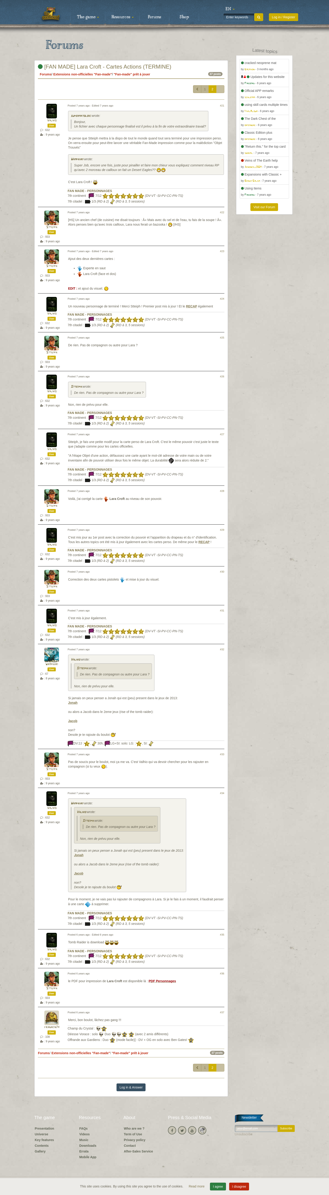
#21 (222, 105)
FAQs (83, 1128)
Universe (41, 1134)
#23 (222, 251)
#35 (222, 934)
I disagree (239, 1186)
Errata (83, 1151)
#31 (222, 610)
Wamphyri (77, 159)
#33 (222, 754)
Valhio (51, 120)
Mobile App (87, 1157)
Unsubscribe (244, 1134)
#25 (222, 337)
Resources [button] (122, 17)
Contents (42, 1145)
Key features (44, 1140)
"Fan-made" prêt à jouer (132, 74)
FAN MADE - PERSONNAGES (90, 191)
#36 (222, 973)
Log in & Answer (131, 1087)
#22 (222, 212)
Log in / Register (283, 17)
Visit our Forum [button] (264, 207)
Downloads (87, 1145)
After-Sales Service (138, 1151)
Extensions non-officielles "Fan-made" (82, 74)
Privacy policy (134, 1140)
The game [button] (88, 17)
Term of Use (133, 1134)
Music (83, 1140)
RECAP (191, 306)
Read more (197, 1186)
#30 (222, 571)
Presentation (44, 1128)
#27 (222, 434)
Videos (84, 1134)
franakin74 (51, 1027)
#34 (222, 793)
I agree (218, 1186)
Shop (184, 17)
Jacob (72, 721)
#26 (222, 376)
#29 (222, 529)
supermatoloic (81, 116)
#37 (222, 1012)
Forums (154, 17)
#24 (222, 298)
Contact (130, 1145)
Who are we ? (134, 1128)
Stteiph (51, 227)
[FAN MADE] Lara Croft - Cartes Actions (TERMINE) (104, 67)
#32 (222, 649)
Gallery (40, 1151)
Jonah (72, 702)
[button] (230, 9)
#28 (222, 491)
